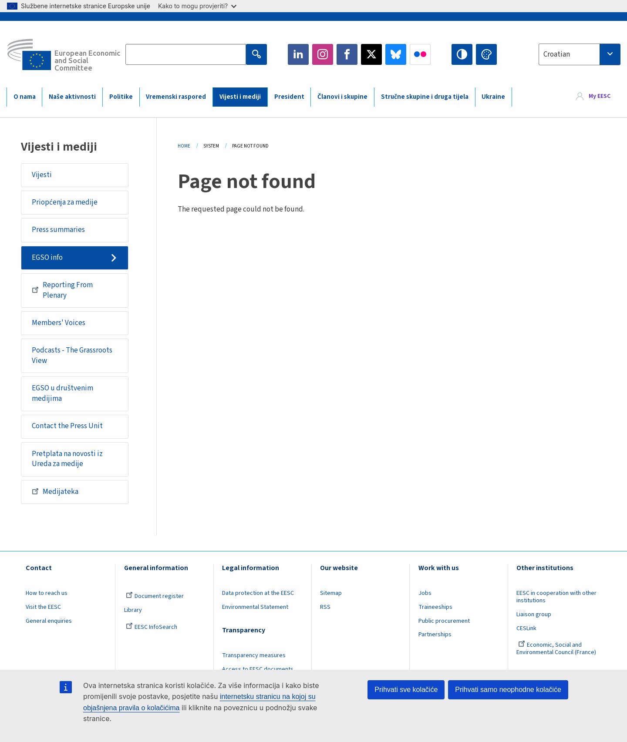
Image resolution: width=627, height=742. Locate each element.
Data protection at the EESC (258, 593)
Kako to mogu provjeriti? (197, 6)
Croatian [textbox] (556, 54)
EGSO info (47, 257)
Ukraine (493, 96)
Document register (155, 596)
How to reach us (46, 593)
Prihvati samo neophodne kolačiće (508, 689)
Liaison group (533, 614)
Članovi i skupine (342, 96)
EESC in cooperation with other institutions (556, 597)
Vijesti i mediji (240, 96)
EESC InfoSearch (151, 627)
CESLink (526, 628)
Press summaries (58, 230)
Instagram (322, 54)
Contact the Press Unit (67, 426)
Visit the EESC (43, 607)
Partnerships (435, 634)
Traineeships (435, 607)
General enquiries (49, 621)
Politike (121, 96)
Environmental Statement (255, 607)
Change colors (486, 54)
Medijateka (55, 491)
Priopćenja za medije (65, 202)
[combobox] (579, 54)
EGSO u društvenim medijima (62, 393)
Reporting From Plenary (62, 290)
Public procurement (444, 621)
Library (133, 610)
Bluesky (395, 54)
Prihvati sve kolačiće (406, 689)
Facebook (347, 54)
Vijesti (42, 175)
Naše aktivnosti (72, 96)
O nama (24, 96)
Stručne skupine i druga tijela (425, 96)
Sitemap (331, 593)
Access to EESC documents (257, 669)
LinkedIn (298, 54)
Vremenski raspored (176, 96)
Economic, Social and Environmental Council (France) (556, 649)
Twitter (371, 54)
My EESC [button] (599, 96)
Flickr (420, 54)
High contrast (462, 54)
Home (184, 146)
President (289, 96)
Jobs (424, 593)
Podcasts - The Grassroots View (72, 355)
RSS (325, 607)
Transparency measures (254, 655)
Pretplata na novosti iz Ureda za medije (67, 459)
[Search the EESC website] (185, 54)
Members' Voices (58, 323)
